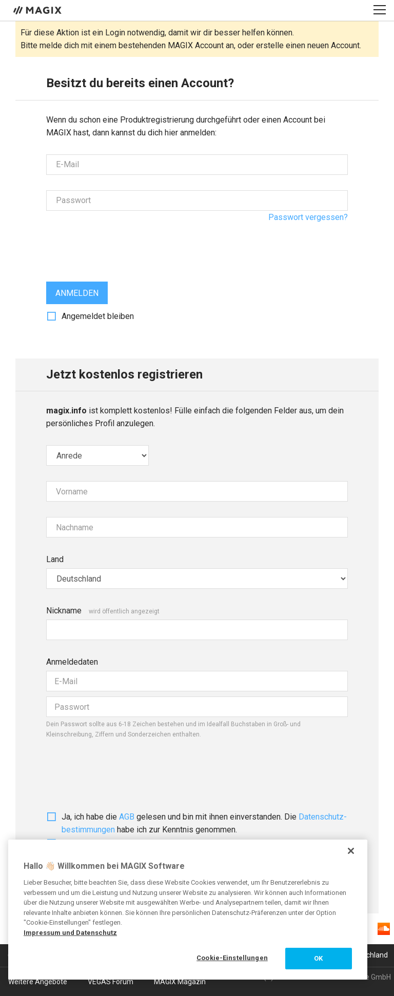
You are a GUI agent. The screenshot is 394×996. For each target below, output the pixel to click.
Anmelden (76, 293)
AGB (126, 817)
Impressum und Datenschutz (70, 933)
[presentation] (124, 246)
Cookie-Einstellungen (232, 958)
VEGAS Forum (110, 982)
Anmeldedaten (72, 662)
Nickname (64, 610)
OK (318, 958)
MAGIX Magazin (180, 982)
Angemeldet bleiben (98, 316)
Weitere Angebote (37, 982)
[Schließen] (351, 851)
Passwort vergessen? (308, 217)
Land (55, 559)
